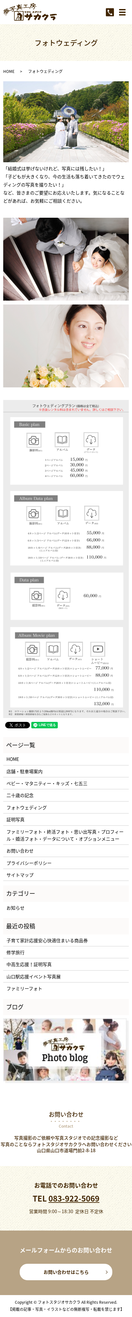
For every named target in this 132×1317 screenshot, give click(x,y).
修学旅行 (15, 952)
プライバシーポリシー (29, 863)
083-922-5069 (73, 1198)
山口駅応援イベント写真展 (33, 976)
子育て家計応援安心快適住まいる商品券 (47, 940)
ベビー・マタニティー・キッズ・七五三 (46, 783)
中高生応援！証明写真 (29, 964)
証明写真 (15, 819)
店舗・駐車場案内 (24, 771)
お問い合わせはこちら (66, 1272)
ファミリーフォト (24, 988)
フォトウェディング (26, 807)
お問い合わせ (20, 850)
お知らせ (15, 907)
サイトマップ (20, 875)
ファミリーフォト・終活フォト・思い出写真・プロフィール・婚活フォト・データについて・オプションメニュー (65, 835)
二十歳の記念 (20, 795)
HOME (9, 71)
